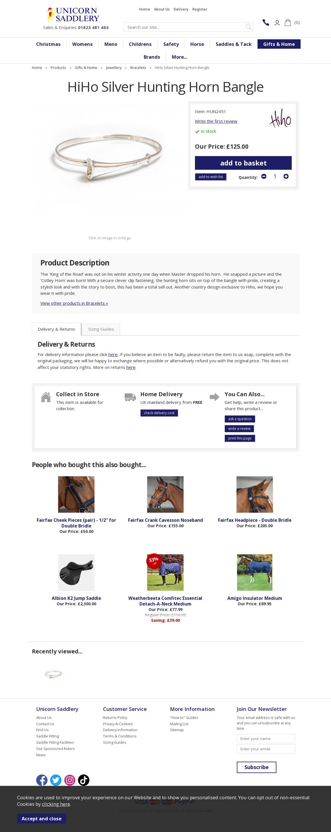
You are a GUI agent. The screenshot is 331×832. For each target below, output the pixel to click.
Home (144, 9)
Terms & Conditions (120, 736)
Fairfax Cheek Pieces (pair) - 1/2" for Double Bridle (76, 523)
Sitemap (177, 729)
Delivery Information (120, 729)
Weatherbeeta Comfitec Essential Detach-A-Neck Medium (165, 601)
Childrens (140, 44)
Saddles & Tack (234, 44)
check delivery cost (159, 412)
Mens (110, 44)
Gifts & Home (279, 44)
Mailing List (179, 723)
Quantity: (248, 177)
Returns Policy (115, 717)
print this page (240, 438)
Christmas (48, 44)
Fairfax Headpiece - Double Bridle (254, 520)
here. (113, 354)
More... (179, 57)
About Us (162, 9)
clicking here (56, 804)
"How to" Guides (184, 717)
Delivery (181, 9)
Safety (171, 44)
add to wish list (211, 176)
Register (199, 9)
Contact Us (45, 723)
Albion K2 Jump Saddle (76, 598)
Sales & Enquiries (75, 27)
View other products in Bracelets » (74, 303)
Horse (197, 44)
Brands (152, 57)
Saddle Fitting (47, 736)
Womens (82, 44)
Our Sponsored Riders (55, 748)
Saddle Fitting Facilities (55, 742)
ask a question (240, 418)
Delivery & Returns (56, 329)
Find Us (42, 729)
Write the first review (216, 121)
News (41, 754)
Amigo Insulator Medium (254, 598)
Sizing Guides (101, 329)
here (130, 367)
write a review (239, 428)
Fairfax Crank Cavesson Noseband (165, 520)
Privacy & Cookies (118, 723)
